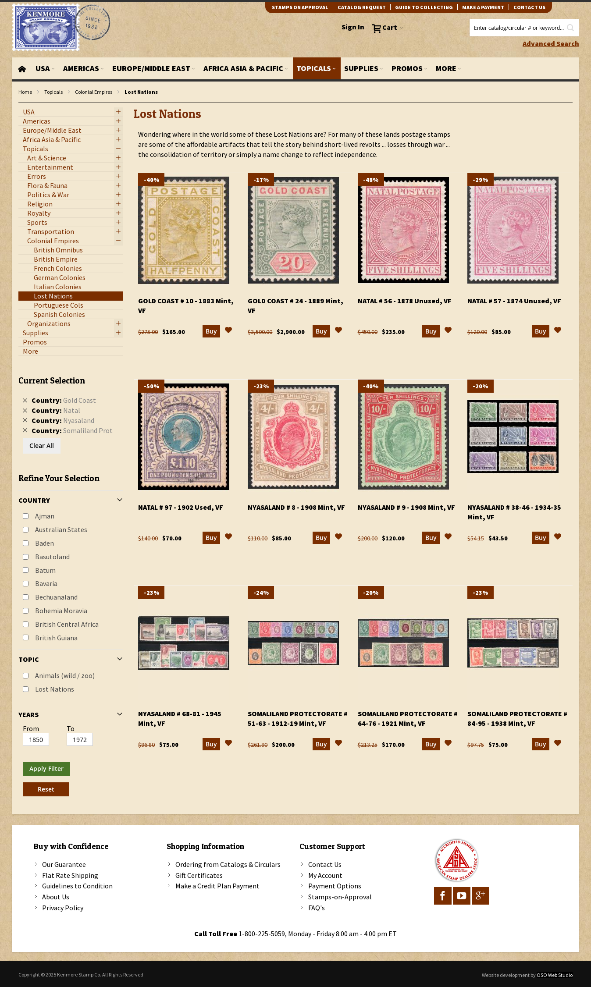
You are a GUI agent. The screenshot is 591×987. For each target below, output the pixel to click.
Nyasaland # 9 (406, 507)
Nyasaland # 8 (296, 507)
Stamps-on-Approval (340, 896)
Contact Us (325, 864)
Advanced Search (551, 43)
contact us (529, 7)
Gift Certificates (199, 875)
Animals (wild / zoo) (65, 675)
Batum (45, 570)
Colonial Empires (93, 92)
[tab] (70, 582)
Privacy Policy (62, 907)
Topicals (53, 92)
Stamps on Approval (300, 7)
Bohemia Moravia (61, 610)
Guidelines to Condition (77, 885)
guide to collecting (424, 7)
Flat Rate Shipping (70, 875)
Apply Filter (46, 768)
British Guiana (56, 637)
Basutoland (52, 556)
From (31, 728)
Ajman (44, 515)
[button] (228, 331)
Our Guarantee (64, 864)
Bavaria (46, 583)
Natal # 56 (405, 300)
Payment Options (334, 885)
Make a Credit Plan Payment (217, 885)
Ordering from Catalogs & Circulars (228, 864)
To (71, 728)
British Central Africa (67, 624)
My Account (325, 875)
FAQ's (316, 907)
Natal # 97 (180, 507)
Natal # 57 (514, 300)
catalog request (362, 7)
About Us (55, 896)
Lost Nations (54, 689)
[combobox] (524, 27)
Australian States (61, 529)
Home (25, 92)
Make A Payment (483, 7)
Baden (44, 543)
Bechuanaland (56, 597)
